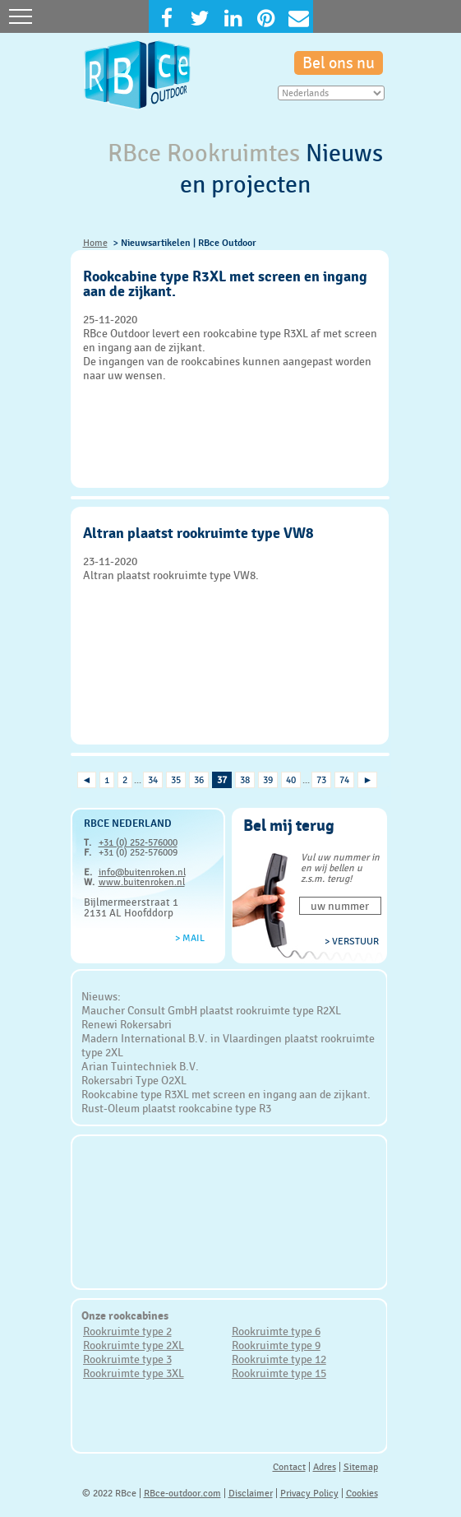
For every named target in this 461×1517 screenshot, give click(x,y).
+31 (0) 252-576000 (138, 842)
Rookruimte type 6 (276, 1331)
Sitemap (360, 1467)
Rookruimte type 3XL (133, 1373)
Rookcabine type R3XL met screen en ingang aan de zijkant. (226, 1094)
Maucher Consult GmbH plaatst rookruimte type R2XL (211, 1010)
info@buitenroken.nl (142, 872)
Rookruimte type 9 (276, 1345)
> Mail (190, 938)
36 (199, 780)
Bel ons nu (338, 62)
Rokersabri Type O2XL (134, 1080)
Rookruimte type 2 (127, 1331)
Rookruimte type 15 (279, 1373)
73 (321, 780)
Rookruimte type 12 (279, 1359)
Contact (289, 1467)
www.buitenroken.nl (142, 882)
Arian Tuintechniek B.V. (140, 1066)
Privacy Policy (309, 1493)
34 (153, 780)
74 (344, 780)
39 (268, 780)
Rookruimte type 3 (127, 1359)
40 (291, 780)
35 (176, 780)
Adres (324, 1467)
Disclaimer (250, 1493)
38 (245, 780)
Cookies (362, 1493)
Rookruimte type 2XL (133, 1345)
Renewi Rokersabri (126, 1024)
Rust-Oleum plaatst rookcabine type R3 (176, 1108)
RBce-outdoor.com (182, 1493)
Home (95, 242)
